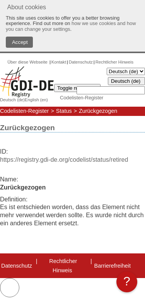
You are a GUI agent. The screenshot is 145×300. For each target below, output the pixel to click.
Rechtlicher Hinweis (114, 62)
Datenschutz (81, 62)
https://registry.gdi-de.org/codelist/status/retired (64, 159)
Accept (19, 42)
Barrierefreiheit (112, 266)
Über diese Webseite (28, 62)
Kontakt (58, 62)
